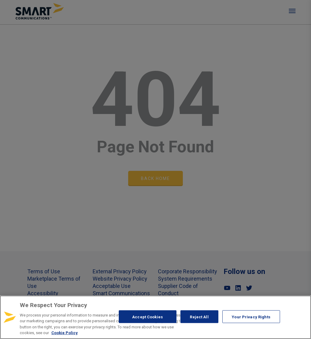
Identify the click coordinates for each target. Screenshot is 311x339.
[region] (155, 317)
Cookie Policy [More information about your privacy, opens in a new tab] (64, 332)
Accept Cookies (147, 316)
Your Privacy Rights (251, 316)
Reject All (199, 316)
